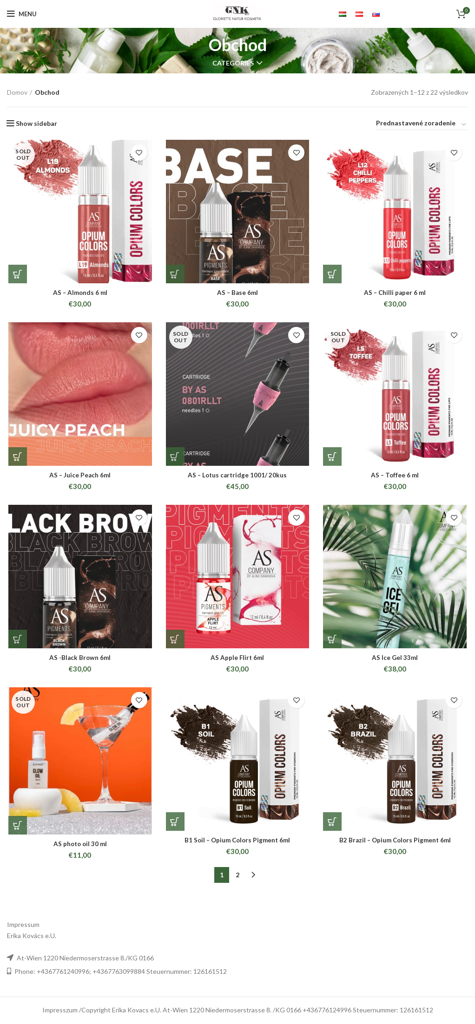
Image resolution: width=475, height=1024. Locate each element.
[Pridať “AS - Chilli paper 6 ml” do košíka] (332, 275)
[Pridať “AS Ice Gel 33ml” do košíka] (332, 642)
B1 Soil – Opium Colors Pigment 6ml (237, 843)
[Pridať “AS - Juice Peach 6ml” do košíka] (16, 458)
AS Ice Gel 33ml (395, 660)
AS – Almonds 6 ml (79, 293)
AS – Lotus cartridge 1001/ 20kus (237, 477)
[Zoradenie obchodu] (421, 124)
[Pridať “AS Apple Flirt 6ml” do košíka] (174, 642)
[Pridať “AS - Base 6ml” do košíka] (174, 275)
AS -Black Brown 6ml (79, 660)
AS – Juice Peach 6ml (79, 477)
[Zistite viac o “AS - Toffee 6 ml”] (332, 458)
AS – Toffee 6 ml (396, 477)
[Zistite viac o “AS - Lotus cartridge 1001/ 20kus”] (174, 458)
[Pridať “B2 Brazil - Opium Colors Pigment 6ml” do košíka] (332, 824)
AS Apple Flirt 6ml (237, 660)
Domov (17, 92)
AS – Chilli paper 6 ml (396, 293)
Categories (233, 63)
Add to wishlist (139, 152)
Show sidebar (36, 123)
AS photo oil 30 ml (79, 847)
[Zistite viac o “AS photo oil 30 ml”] (16, 828)
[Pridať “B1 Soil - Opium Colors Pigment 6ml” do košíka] (174, 824)
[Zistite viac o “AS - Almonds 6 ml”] (16, 275)
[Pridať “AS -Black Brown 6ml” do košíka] (16, 642)
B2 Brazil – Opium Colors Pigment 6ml (396, 843)
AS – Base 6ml (237, 293)
